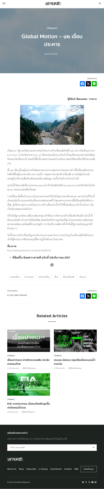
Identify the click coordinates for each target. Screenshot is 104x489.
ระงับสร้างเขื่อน (44, 277)
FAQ (76, 469)
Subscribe (31, 469)
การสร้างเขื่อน (14, 277)
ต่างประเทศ (28, 277)
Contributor (56, 469)
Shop (21, 469)
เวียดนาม (82, 277)
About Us (11, 469)
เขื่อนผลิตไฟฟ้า (69, 277)
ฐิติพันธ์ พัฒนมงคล (29, 368)
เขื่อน (56, 277)
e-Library (43, 469)
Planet (52, 28)
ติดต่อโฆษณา (89, 469)
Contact (68, 469)
